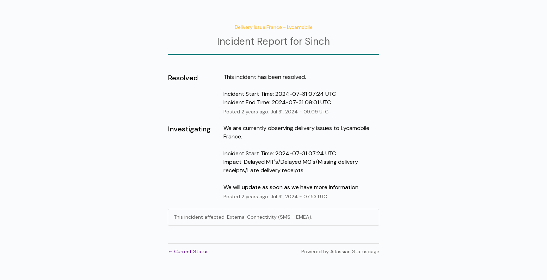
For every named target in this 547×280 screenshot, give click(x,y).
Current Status (188, 251)
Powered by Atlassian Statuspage (340, 251)
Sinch (317, 41)
